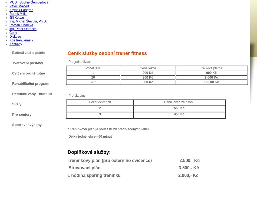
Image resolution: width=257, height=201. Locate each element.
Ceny (13, 33)
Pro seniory (22, 114)
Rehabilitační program (30, 84)
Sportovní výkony (27, 125)
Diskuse (15, 36)
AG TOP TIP (125, 197)
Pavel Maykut (19, 6)
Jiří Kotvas (17, 18)
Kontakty (15, 44)
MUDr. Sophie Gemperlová (28, 2)
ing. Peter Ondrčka (23, 29)
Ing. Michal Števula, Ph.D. (28, 21)
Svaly (16, 104)
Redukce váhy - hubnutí (32, 94)
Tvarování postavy (27, 63)
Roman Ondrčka (21, 25)
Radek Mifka (18, 14)
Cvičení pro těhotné (28, 73)
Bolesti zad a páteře (28, 53)
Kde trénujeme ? (21, 40)
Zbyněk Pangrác (21, 10)
